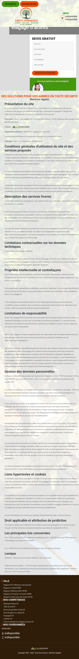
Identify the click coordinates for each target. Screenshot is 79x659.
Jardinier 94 (7, 619)
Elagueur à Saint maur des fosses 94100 (18, 597)
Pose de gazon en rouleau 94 (13, 613)
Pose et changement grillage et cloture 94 (18, 622)
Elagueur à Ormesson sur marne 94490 (17, 594)
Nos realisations (29, 4)
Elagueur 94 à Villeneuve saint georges (17, 585)
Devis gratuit (10, 4)
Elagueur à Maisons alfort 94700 (15, 591)
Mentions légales (55, 653)
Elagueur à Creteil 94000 (12, 588)
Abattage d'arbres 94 (10, 604)
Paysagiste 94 (8, 616)
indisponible (12, 633)
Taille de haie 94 (9, 607)
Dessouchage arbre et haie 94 (14, 610)
